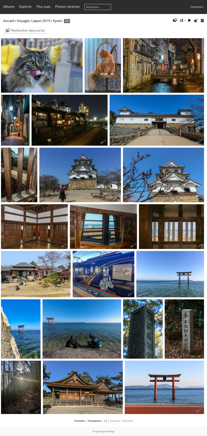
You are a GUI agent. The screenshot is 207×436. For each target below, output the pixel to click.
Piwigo (111, 431)
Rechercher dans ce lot (28, 30)
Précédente (94, 421)
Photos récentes (67, 6)
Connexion (196, 7)
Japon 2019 (41, 20)
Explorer (25, 6)
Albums (9, 6)
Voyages (23, 20)
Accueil (8, 20)
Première (79, 421)
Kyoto (57, 20)
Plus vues (44, 6)
